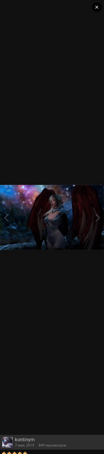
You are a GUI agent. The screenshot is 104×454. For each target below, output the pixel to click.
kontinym (25, 439)
